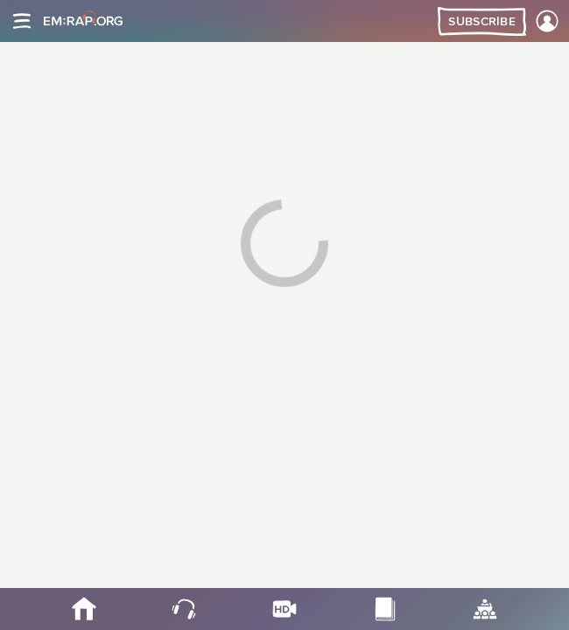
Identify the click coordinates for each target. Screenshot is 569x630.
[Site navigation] (22, 21)
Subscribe (482, 22)
